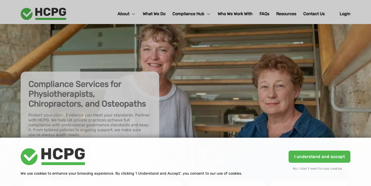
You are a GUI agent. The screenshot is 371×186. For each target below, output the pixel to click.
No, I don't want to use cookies (317, 169)
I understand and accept (319, 156)
